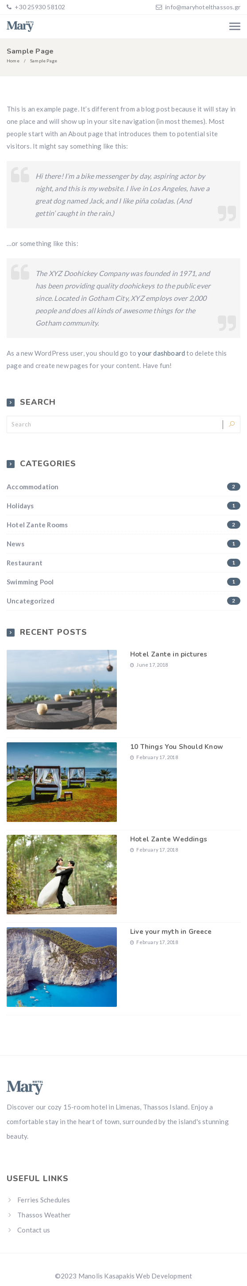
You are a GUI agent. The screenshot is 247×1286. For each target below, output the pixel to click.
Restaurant (123, 563)
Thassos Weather (44, 1215)
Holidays (123, 506)
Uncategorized (123, 601)
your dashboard (161, 353)
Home (13, 60)
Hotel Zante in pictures (169, 654)
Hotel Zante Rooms (123, 525)
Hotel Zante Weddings (168, 839)
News (123, 544)
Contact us (33, 1230)
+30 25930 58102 (39, 7)
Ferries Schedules (43, 1200)
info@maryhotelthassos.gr (202, 7)
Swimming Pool (123, 582)
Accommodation (123, 487)
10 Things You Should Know (176, 746)
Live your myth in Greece (171, 931)
